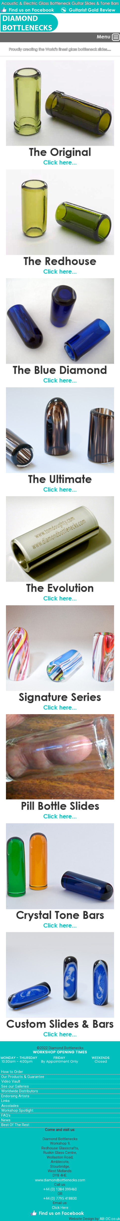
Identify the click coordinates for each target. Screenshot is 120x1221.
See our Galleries (15, 1086)
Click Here (60, 1207)
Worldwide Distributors (19, 1091)
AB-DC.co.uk (110, 1219)
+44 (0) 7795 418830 (60, 1198)
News (5, 1120)
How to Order (12, 1071)
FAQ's (5, 1115)
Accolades (10, 1105)
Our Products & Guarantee (22, 1076)
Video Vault (10, 1081)
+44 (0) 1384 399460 (60, 1189)
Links (5, 1101)
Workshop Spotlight (17, 1110)
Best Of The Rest (15, 1125)
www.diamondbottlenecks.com (60, 1180)
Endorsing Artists (15, 1096)
